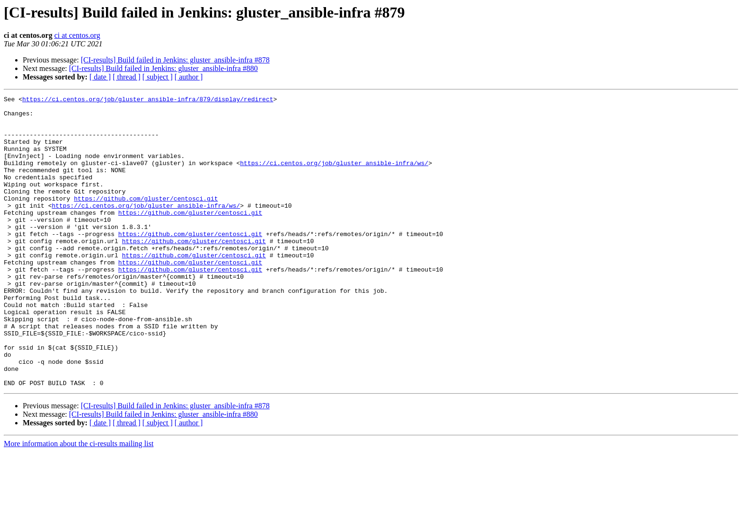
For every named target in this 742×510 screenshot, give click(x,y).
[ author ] (189, 77)
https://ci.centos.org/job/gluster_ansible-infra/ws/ (334, 177)
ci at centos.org (77, 35)
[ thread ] (127, 77)
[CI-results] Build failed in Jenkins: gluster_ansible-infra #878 (175, 60)
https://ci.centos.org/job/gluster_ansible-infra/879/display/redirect (147, 100)
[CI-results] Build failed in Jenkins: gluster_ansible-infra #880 (163, 68)
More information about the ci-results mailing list (78, 502)
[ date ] (100, 77)
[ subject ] (157, 77)
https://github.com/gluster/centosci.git (146, 219)
